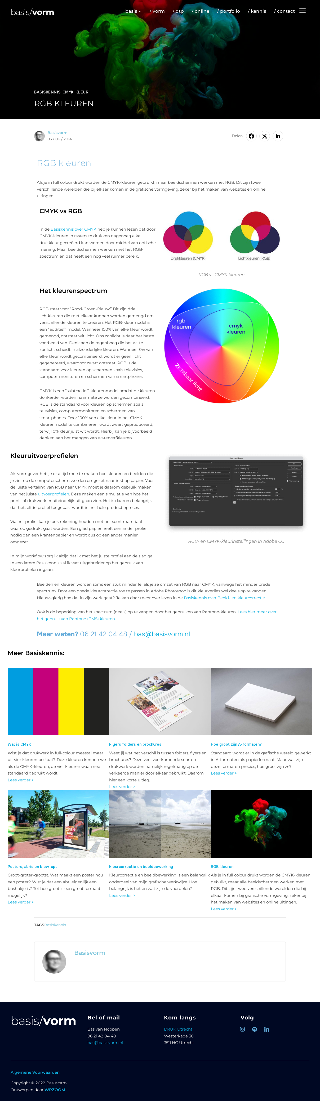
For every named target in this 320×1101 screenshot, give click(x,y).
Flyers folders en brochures (135, 744)
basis (131, 11)
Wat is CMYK (19, 744)
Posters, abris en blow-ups (32, 866)
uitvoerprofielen (53, 493)
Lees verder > (21, 779)
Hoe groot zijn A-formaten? (236, 744)
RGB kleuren (222, 866)
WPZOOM (55, 1089)
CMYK (68, 92)
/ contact (284, 11)
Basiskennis (47, 92)
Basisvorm (57, 132)
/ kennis (257, 11)
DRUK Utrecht (178, 1029)
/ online (200, 11)
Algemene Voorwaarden (35, 1072)
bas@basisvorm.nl (162, 634)
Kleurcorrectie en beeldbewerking (141, 866)
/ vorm (157, 11)
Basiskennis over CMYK (73, 229)
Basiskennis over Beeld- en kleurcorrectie (224, 597)
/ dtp (178, 11)
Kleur (81, 92)
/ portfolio (228, 11)
